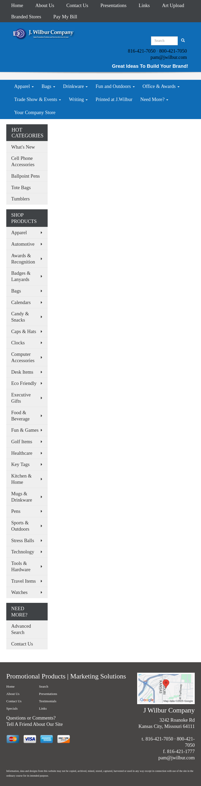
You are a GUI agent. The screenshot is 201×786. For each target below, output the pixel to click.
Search (43, 686)
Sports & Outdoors (20, 526)
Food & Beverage (20, 416)
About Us (44, 5)
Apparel (24, 86)
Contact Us (77, 5)
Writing (78, 99)
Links (144, 5)
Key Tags (20, 464)
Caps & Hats (23, 331)
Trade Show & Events (37, 99)
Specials (12, 708)
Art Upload (173, 5)
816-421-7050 (142, 51)
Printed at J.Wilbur (114, 99)
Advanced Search (21, 629)
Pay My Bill (65, 16)
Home (17, 5)
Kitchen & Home (21, 479)
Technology (22, 551)
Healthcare (21, 453)
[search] (183, 40)
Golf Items (21, 441)
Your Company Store (34, 112)
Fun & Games (25, 430)
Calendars (21, 302)
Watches (19, 592)
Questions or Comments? (31, 718)
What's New (23, 147)
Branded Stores (26, 16)
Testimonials (47, 701)
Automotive (23, 244)
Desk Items (22, 372)
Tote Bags (21, 187)
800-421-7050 (173, 51)
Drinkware (75, 86)
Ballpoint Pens (25, 176)
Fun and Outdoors (115, 86)
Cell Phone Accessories (23, 161)
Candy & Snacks (20, 317)
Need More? (154, 99)
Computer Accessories (23, 357)
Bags (48, 86)
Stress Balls (22, 540)
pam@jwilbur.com (168, 57)
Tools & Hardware (21, 566)
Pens (15, 511)
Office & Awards (161, 86)
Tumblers (20, 198)
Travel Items (23, 581)
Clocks (18, 342)
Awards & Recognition (23, 259)
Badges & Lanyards (21, 276)
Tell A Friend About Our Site (34, 724)
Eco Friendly (24, 383)
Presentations (113, 5)
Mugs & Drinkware (21, 497)
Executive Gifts (21, 398)
